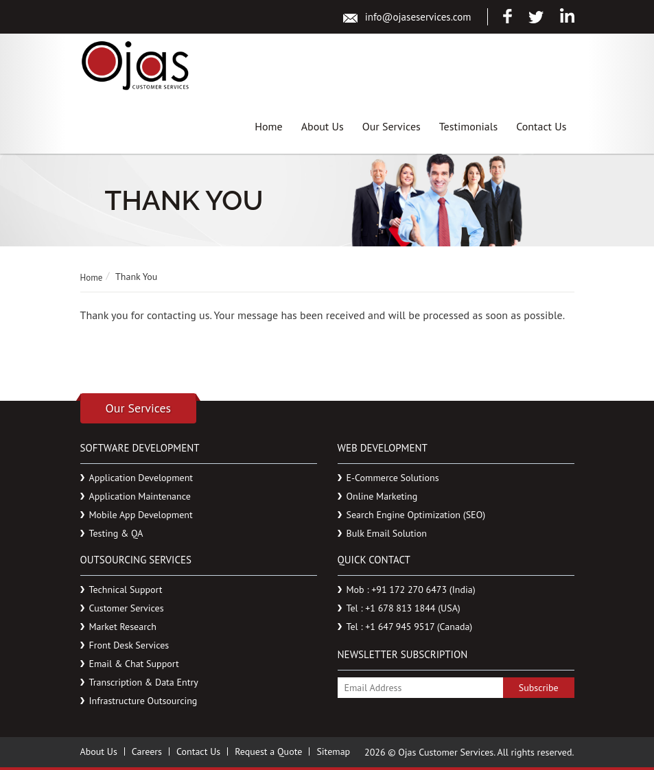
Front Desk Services (129, 645)
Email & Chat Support (134, 663)
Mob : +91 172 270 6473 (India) (411, 589)
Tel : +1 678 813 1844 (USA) (403, 608)
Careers (147, 751)
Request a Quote (268, 751)
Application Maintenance (140, 496)
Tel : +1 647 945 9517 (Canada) (410, 626)
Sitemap (333, 751)
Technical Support (126, 589)
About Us (322, 126)
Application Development (141, 477)
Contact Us (541, 126)
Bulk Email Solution (387, 533)
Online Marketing (382, 496)
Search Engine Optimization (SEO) (416, 515)
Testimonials (468, 126)
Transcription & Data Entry (143, 682)
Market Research (122, 626)
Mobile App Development (141, 515)
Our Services (391, 126)
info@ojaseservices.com (418, 16)
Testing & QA (116, 533)
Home (268, 126)
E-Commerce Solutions (393, 477)
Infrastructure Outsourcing (143, 701)
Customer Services (126, 608)
